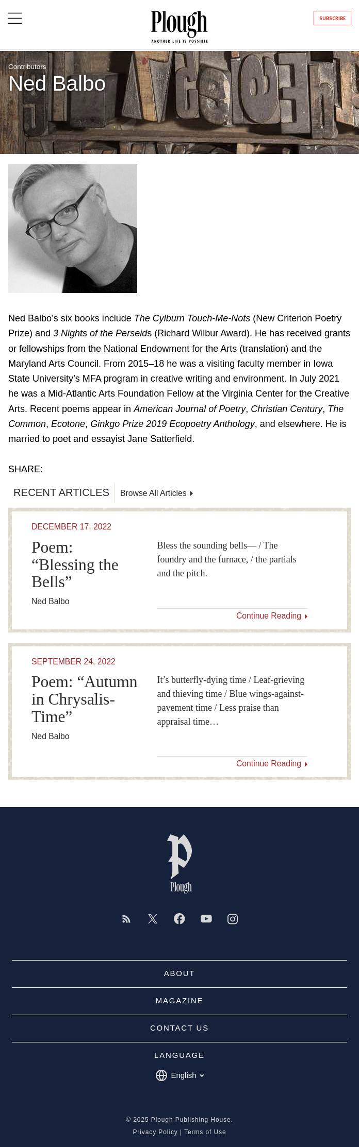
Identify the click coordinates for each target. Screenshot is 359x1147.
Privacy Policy (155, 1132)
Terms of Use (205, 1132)
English (179, 1075)
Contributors (27, 67)
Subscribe (332, 18)
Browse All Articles (153, 493)
